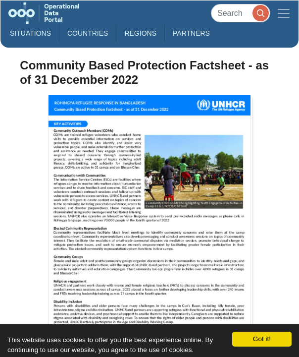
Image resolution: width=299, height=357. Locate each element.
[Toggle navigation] (283, 13)
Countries (87, 33)
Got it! (262, 339)
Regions (140, 33)
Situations (30, 33)
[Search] (240, 13)
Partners (191, 33)
